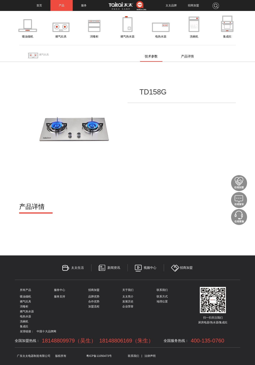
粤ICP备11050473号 (99, 355)
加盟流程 (93, 306)
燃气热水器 (27, 311)
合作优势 (93, 301)
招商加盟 (193, 5)
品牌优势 (93, 296)
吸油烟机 (25, 296)
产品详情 (187, 56)
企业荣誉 (127, 306)
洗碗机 (24, 321)
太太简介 (127, 296)
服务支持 (59, 296)
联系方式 (162, 296)
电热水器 (25, 316)
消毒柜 (24, 306)
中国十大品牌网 (46, 331)
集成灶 (24, 326)
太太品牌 (171, 5)
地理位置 (162, 301)
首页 (39, 5)
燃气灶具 (25, 301)
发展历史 (127, 301)
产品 (61, 5)
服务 (84, 5)
